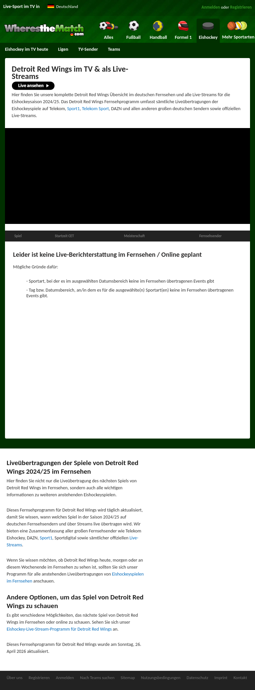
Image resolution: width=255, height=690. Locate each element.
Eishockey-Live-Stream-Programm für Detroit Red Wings (59, 629)
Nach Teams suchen (97, 677)
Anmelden (211, 7)
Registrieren (241, 7)
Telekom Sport (95, 108)
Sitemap (128, 677)
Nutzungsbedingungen (161, 677)
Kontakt (240, 677)
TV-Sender (88, 49)
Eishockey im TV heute (26, 49)
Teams (114, 49)
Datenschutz (197, 677)
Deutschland (67, 6)
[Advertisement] (127, 176)
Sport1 (73, 108)
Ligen (63, 49)
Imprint (220, 677)
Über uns (15, 677)
